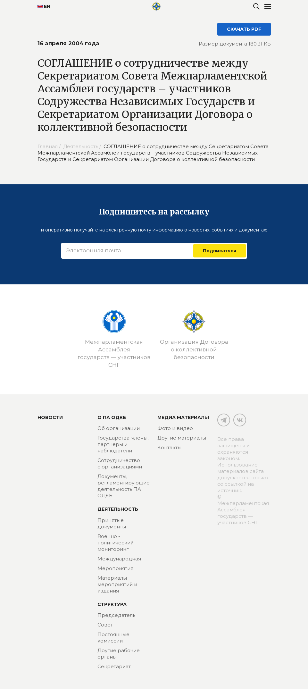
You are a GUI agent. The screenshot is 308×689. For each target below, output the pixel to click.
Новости (50, 417)
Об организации (118, 428)
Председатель (116, 615)
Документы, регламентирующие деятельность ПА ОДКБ (123, 486)
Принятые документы (111, 523)
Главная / (49, 146)
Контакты (169, 447)
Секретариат (114, 666)
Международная (119, 559)
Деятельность (117, 509)
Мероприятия (115, 568)
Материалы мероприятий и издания (117, 584)
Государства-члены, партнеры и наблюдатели (122, 444)
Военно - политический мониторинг (115, 542)
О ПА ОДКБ (111, 417)
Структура (112, 604)
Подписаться (219, 251)
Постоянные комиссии (113, 637)
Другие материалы (181, 438)
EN (43, 6)
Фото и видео (175, 428)
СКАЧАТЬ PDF (244, 29)
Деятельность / (82, 146)
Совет (105, 625)
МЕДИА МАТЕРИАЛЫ (183, 417)
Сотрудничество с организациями (119, 463)
